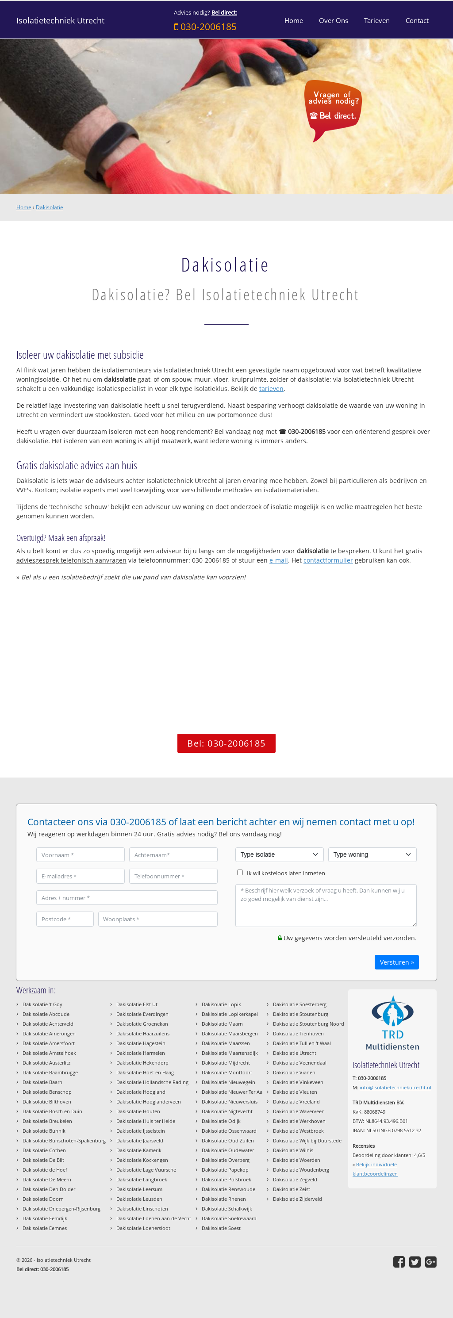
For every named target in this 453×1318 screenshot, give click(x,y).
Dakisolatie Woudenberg (301, 1169)
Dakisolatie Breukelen (47, 1121)
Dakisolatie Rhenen (224, 1198)
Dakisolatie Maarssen (226, 1043)
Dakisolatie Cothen (44, 1150)
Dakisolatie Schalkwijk (227, 1208)
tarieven (271, 388)
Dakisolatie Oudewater (228, 1150)
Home (23, 207)
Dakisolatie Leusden (139, 1198)
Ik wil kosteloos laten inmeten (286, 873)
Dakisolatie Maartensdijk (230, 1053)
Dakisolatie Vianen (294, 1072)
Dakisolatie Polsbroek (226, 1179)
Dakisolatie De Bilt (43, 1160)
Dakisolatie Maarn (222, 1023)
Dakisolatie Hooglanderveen (148, 1101)
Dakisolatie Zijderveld (297, 1198)
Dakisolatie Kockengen (142, 1160)
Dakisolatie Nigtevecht (227, 1111)
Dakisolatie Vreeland (296, 1101)
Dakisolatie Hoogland (140, 1091)
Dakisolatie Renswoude (228, 1189)
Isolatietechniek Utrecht (60, 20)
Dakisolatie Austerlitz (46, 1062)
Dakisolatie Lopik (221, 1004)
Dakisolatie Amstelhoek (49, 1053)
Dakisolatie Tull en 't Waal (302, 1043)
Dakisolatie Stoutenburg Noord (308, 1023)
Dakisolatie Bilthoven (47, 1101)
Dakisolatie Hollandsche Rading (152, 1082)
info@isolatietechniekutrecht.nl (395, 1087)
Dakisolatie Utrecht (294, 1053)
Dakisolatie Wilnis (293, 1150)
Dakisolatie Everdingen (142, 1014)
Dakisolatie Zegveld (295, 1179)
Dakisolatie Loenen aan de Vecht (153, 1218)
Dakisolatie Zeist (291, 1189)
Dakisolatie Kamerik (138, 1150)
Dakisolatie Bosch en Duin (52, 1111)
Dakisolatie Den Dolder (49, 1189)
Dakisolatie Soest (221, 1228)
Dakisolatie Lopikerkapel (230, 1014)
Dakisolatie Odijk (221, 1121)
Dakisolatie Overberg (226, 1160)
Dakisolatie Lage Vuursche (146, 1169)
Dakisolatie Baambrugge (50, 1072)
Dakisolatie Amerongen (49, 1033)
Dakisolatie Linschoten (142, 1208)
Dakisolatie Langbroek (141, 1179)
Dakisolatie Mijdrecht (226, 1062)
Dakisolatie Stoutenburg (300, 1014)
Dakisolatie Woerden (296, 1160)
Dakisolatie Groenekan (142, 1023)
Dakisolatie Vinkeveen (298, 1082)
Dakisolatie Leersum (139, 1189)
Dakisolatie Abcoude (46, 1014)
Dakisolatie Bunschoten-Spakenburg (64, 1140)
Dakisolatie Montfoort (227, 1072)
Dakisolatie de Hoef (45, 1169)
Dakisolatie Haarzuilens (142, 1033)
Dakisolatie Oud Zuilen (228, 1140)
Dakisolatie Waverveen (299, 1111)
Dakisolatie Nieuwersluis (229, 1101)
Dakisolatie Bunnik (44, 1130)
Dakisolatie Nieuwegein (228, 1082)
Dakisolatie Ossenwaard (229, 1130)
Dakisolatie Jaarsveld (139, 1140)
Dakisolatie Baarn (42, 1082)
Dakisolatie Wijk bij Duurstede (307, 1140)
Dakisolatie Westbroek (298, 1130)
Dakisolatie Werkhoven (299, 1121)
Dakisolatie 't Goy (42, 1004)
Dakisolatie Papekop (225, 1169)
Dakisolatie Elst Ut (136, 1004)
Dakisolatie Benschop (47, 1091)
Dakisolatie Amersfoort (49, 1043)
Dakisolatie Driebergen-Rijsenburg (61, 1208)
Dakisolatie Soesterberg (299, 1004)
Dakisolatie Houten (138, 1111)
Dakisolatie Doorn (43, 1198)
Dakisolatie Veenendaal (299, 1062)
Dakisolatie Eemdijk (45, 1218)
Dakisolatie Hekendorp (142, 1062)
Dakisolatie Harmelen (140, 1053)
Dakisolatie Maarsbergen (230, 1033)
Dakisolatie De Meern (47, 1179)
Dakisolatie (49, 207)
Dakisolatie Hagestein (140, 1043)
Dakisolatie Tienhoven (298, 1033)
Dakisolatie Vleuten (295, 1091)
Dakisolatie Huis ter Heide (145, 1121)
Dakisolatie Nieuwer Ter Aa (232, 1091)
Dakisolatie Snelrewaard (229, 1218)
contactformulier (328, 560)
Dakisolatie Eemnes (45, 1228)
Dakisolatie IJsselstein (140, 1130)
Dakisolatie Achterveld (48, 1023)
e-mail (278, 560)
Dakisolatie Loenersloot (143, 1228)
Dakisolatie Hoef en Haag (145, 1072)
